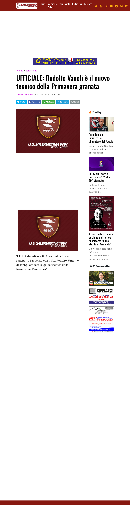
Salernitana (31, 70)
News (43, 4)
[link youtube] (111, 5)
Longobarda (64, 4)
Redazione (77, 4)
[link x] (95, 5)
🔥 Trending (95, 112)
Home (20, 70)
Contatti (88, 4)
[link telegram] (116, 5)
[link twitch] (126, 5)
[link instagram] (106, 5)
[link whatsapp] (121, 5)
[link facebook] (101, 5)
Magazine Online (52, 5)
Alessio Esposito (25, 94)
